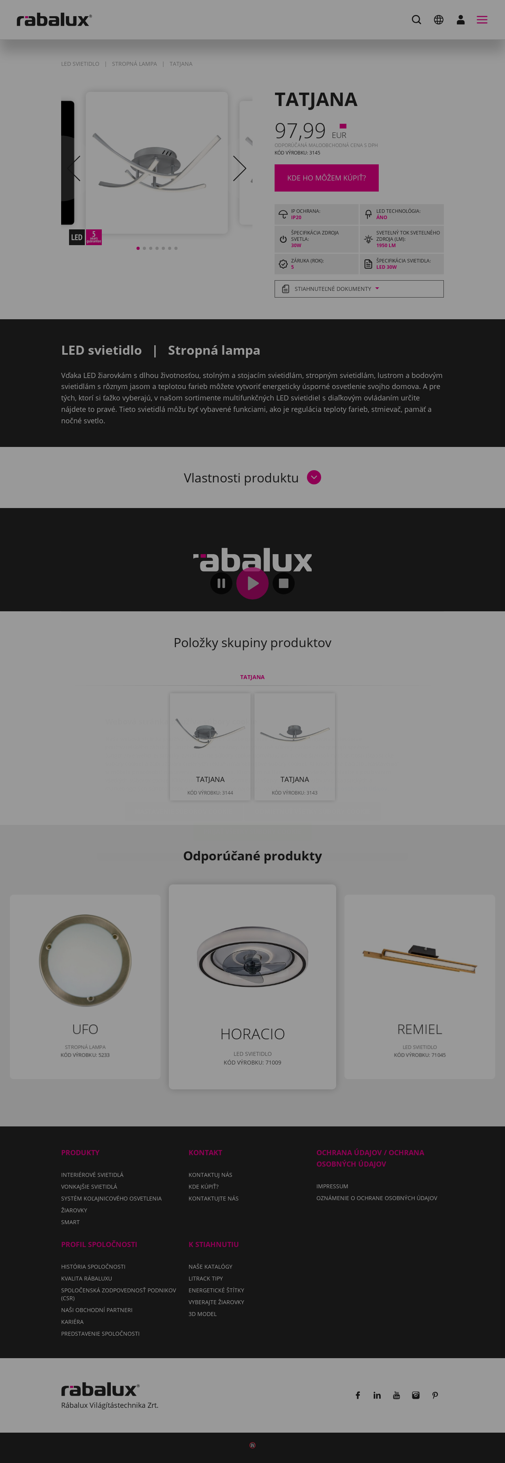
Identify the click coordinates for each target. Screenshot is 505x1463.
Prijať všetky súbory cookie (252, 784)
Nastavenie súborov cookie (183, 764)
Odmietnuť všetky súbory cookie (312, 764)
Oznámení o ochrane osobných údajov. (336, 741)
